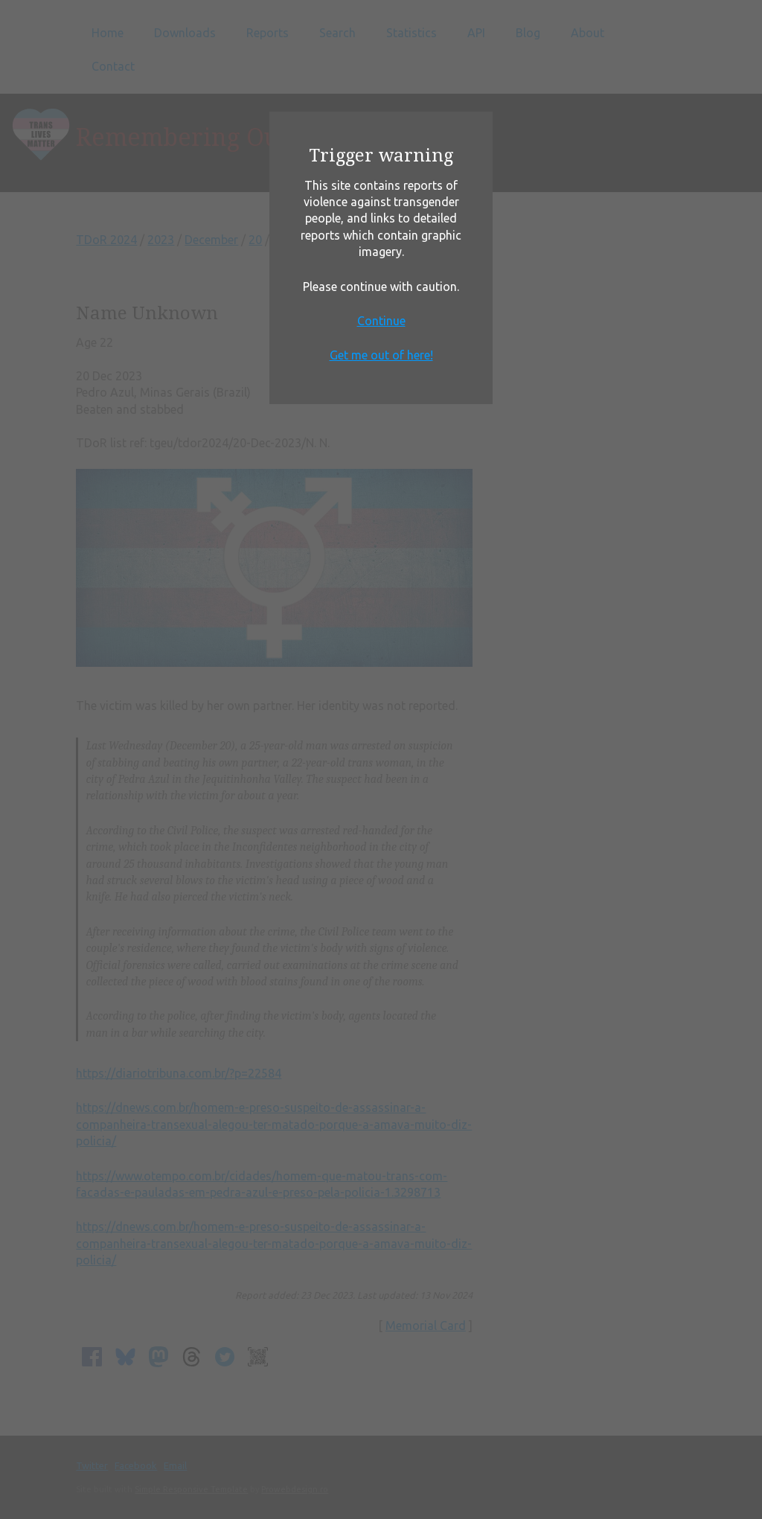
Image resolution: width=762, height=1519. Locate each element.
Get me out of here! (381, 355)
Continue (381, 320)
